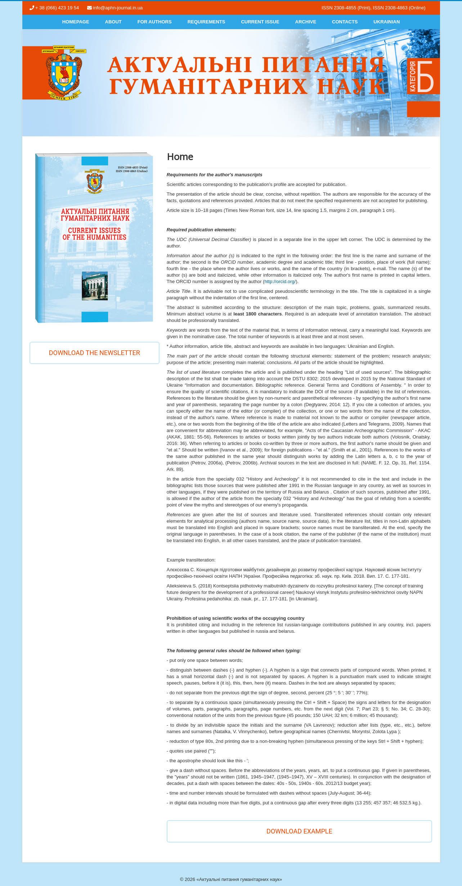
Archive (306, 21)
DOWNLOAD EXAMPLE (299, 831)
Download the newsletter (94, 352)
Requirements (206, 21)
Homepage (75, 21)
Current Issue (260, 21)
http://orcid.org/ (280, 281)
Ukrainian (386, 21)
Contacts (345, 21)
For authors (155, 21)
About (113, 21)
